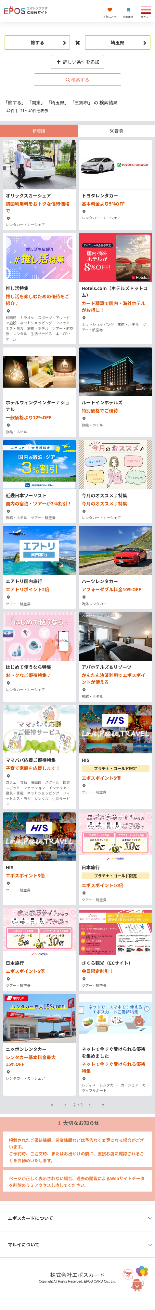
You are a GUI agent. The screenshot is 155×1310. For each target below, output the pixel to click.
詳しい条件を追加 (77, 61)
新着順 (38, 131)
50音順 (116, 131)
